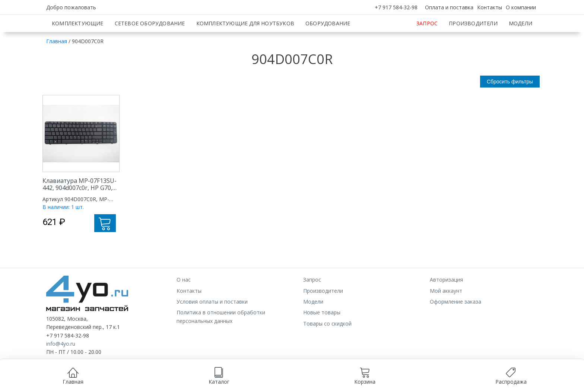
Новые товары (321, 338)
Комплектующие (78, 49)
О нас (184, 305)
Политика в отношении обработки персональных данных (221, 342)
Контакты (489, 7)
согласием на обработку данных (256, 373)
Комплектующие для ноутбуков (245, 49)
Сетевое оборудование (150, 49)
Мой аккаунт (446, 316)
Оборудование (327, 49)
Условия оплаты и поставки (212, 327)
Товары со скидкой (327, 349)
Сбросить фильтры (510, 108)
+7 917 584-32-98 (396, 7)
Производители (473, 49)
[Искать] (399, 28)
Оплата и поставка (449, 7)
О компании (521, 7)
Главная (56, 67)
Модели (520, 49)
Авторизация (446, 305)
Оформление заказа (455, 327)
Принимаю (323, 381)
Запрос (427, 49)
